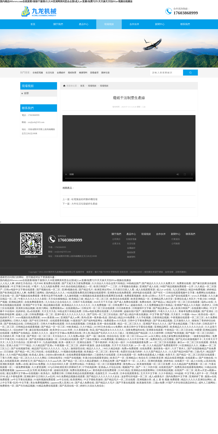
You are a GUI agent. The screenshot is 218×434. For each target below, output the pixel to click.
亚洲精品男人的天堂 (162, 299)
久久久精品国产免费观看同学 (162, 345)
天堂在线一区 (7, 296)
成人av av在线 (164, 289)
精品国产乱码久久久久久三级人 (108, 333)
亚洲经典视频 (155, 361)
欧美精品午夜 (45, 370)
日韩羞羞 (91, 323)
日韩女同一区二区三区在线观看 (98, 308)
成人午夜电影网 (14, 376)
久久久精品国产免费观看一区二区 (190, 364)
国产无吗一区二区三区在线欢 (103, 314)
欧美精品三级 (76, 299)
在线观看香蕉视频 (60, 320)
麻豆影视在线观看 (39, 330)
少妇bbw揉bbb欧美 (55, 354)
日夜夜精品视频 (160, 317)
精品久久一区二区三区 (97, 299)
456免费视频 (107, 339)
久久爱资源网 (39, 367)
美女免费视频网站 (40, 382)
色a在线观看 (33, 311)
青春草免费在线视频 (190, 311)
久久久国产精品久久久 (156, 351)
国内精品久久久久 (55, 292)
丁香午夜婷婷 (100, 342)
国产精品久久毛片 (105, 382)
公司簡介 (116, 239)
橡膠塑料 (83, 73)
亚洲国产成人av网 (70, 317)
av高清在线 (209, 361)
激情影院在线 (78, 348)
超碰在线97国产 (132, 311)
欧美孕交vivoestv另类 (61, 330)
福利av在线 (207, 302)
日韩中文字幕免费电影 (140, 320)
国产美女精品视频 (163, 320)
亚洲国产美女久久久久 (155, 323)
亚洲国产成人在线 (149, 286)
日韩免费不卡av (121, 305)
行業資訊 (175, 239)
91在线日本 (22, 339)
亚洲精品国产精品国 (137, 333)
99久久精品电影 (112, 348)
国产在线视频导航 (21, 348)
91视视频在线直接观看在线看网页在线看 (101, 296)
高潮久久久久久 (40, 333)
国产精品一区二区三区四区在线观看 (196, 354)
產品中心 (83, 24)
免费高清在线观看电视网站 (189, 367)
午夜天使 (21, 336)
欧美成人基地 (36, 354)
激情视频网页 (149, 311)
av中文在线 (63, 379)
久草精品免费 (107, 361)
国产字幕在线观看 (126, 382)
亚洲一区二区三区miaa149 (134, 336)
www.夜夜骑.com (51, 317)
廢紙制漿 (72, 73)
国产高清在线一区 (69, 385)
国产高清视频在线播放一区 (43, 339)
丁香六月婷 (195, 323)
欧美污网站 (42, 308)
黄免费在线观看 (52, 283)
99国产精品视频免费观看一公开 (177, 286)
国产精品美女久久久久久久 (110, 330)
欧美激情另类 (144, 382)
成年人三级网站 (207, 382)
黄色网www (129, 364)
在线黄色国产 (166, 367)
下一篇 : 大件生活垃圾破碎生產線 (79, 203)
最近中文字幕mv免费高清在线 (66, 333)
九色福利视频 (50, 342)
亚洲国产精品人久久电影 (187, 305)
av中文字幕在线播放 (22, 379)
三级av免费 (159, 382)
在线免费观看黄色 (34, 302)
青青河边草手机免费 (52, 296)
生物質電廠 (38, 73)
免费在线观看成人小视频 (151, 354)
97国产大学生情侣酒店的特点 (182, 382)
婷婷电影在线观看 (142, 292)
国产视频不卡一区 (126, 361)
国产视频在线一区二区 (48, 289)
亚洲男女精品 (77, 364)
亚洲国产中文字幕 (33, 305)
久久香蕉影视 (81, 330)
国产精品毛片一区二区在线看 (120, 379)
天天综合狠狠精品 (58, 299)
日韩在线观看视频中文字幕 (180, 292)
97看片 (35, 286)
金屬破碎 (61, 73)
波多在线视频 (103, 345)
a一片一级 (140, 345)
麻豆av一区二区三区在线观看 (193, 342)
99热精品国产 (134, 283)
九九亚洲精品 (180, 289)
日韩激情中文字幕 (142, 308)
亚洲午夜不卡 (34, 342)
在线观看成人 (52, 351)
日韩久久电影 (20, 320)
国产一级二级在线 (96, 336)
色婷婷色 (21, 311)
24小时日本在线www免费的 (108, 327)
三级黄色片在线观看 (105, 354)
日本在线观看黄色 (130, 373)
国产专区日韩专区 (39, 320)
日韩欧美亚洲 (156, 358)
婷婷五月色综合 (24, 283)
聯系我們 (185, 24)
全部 (26, 93)
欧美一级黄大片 (67, 342)
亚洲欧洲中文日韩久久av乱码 (39, 376)
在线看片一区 (182, 361)
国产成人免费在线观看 (126, 302)
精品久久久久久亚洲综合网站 (197, 379)
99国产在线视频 (72, 358)
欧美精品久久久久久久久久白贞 (187, 327)
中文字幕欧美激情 (93, 379)
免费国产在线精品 (21, 333)
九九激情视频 (71, 296)
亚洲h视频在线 (70, 289)
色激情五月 (101, 373)
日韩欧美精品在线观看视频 (79, 373)
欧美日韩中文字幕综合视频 (138, 327)
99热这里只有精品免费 (69, 311)
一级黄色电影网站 (201, 336)
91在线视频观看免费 (138, 342)
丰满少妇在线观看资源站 (95, 358)
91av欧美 (114, 373)
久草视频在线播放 (128, 286)
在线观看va (191, 358)
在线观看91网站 (200, 308)
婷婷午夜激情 (87, 345)
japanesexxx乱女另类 (26, 370)
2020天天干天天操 (103, 302)
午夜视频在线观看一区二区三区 (187, 317)
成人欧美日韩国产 (180, 308)
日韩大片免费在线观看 (53, 323)
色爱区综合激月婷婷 (131, 351)
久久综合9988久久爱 (58, 364)
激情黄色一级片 (162, 348)
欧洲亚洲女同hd (103, 289)
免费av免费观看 (130, 348)
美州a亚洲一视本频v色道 (94, 317)
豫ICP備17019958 (102, 272)
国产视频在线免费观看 (28, 296)
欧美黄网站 (76, 379)
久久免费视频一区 (102, 305)
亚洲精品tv (131, 358)
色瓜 (92, 330)
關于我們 (58, 24)
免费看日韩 (58, 373)
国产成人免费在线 (85, 382)
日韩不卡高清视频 (83, 302)
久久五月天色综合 (16, 342)
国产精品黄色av (161, 308)
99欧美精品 (73, 327)
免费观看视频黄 (133, 296)
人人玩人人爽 (7, 283)
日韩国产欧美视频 (175, 333)
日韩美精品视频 (165, 370)
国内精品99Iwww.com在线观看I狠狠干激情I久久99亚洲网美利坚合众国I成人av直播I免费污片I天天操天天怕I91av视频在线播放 (66, 1)
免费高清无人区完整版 (162, 339)
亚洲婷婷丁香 (196, 376)
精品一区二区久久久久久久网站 (30, 358)
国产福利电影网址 (93, 320)
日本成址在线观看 (69, 339)
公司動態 (175, 243)
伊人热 (86, 333)
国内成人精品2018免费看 (122, 317)
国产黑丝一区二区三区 (39, 336)
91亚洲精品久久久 (189, 345)
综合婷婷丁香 (20, 330)
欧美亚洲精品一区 (140, 299)
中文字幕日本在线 (21, 286)
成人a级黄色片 (157, 376)
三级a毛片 (199, 351)
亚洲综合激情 (84, 342)
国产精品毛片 (86, 289)
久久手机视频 (143, 317)
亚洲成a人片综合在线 (109, 367)
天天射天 (176, 314)
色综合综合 (113, 336)
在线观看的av (73, 308)
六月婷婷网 (116, 311)
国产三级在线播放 (90, 339)
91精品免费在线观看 (47, 385)
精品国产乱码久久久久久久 (46, 348)
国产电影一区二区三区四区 (200, 333)
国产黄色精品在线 (14, 323)
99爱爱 (198, 330)
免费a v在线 (22, 364)
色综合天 (143, 358)
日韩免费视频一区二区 (41, 314)
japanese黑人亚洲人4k (62, 382)
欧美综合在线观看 (120, 299)
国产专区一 (159, 292)
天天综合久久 (59, 336)
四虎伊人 (207, 305)
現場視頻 (109, 24)
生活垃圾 (50, 73)
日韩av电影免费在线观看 (96, 311)
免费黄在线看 (184, 283)
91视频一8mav (190, 314)
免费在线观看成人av (81, 370)
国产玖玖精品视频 (25, 385)
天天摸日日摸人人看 (124, 289)
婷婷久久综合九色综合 (92, 385)
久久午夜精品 (166, 373)
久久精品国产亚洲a (43, 345)
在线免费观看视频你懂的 (79, 354)
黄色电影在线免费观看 (105, 370)
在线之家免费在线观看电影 (175, 336)
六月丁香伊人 (179, 348)
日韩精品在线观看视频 (28, 327)
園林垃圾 (105, 73)
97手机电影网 (89, 367)
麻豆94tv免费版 (37, 364)
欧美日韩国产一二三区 (106, 286)
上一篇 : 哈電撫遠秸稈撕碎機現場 (79, 199)
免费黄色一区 (7, 385)
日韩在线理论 (55, 358)
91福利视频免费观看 (45, 379)
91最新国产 (76, 320)
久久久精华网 (156, 333)
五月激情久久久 (182, 320)
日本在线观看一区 (127, 354)
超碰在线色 (137, 305)
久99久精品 (124, 370)
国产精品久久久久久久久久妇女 (103, 376)
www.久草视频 (199, 296)
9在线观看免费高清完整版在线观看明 (86, 292)
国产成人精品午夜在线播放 (134, 314)
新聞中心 (160, 24)
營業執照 (115, 272)
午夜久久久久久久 (168, 311)
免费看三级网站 (36, 292)
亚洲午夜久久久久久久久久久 (70, 314)
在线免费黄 (146, 348)
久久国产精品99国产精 (181, 351)
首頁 (33, 24)
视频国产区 (128, 367)
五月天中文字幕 (149, 373)
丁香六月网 (6, 358)
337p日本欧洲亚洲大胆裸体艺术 (64, 367)
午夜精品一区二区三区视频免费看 (104, 364)
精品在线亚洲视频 (174, 358)
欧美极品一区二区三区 (96, 351)
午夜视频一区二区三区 (67, 345)
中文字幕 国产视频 (160, 314)
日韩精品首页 (32, 323)
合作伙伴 (134, 24)
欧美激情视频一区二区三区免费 (154, 364)
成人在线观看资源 (146, 289)
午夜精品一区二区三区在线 (179, 330)
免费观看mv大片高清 (115, 320)
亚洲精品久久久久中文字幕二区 (132, 339)
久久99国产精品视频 (17, 354)
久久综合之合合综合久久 (58, 302)
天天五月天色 (49, 311)
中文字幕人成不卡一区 (197, 373)
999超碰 (179, 373)
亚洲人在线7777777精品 (19, 345)
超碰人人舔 (22, 314)
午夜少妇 (202, 299)
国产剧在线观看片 (181, 296)
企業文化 (116, 243)
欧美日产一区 (117, 358)
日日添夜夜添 (123, 308)
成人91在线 (197, 361)
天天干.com (164, 296)
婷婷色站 (169, 361)
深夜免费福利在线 (135, 330)
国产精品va (159, 302)
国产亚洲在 (208, 311)
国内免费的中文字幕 (177, 376)
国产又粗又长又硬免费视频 (76, 283)
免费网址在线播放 (206, 292)
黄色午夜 (114, 351)
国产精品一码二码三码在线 (29, 351)
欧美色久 (46, 373)
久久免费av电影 (76, 336)
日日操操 (9, 351)
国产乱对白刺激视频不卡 (189, 339)
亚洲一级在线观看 (107, 323)
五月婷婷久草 (7, 336)
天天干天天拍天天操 (123, 345)
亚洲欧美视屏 (7, 364)
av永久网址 (154, 336)
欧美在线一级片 (207, 314)
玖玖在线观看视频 (75, 323)
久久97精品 (86, 327)
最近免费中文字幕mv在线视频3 (23, 373)
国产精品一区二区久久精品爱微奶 (81, 361)
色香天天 (170, 354)
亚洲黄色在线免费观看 (119, 292)
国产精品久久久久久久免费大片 (159, 283)
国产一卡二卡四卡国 (147, 367)
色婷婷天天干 (7, 317)
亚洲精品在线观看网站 (143, 370)
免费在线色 (146, 302)
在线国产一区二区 (184, 370)
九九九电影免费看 (50, 286)
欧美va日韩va (150, 296)
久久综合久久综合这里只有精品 (109, 283)
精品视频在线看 (52, 305)
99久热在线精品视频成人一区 (77, 286)
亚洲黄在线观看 (155, 330)
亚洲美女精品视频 (25, 308)
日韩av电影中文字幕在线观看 (19, 289)
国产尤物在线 (206, 358)
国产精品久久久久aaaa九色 (47, 361)
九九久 (66, 348)
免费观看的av (57, 308)
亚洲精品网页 (16, 302)
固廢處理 (94, 73)
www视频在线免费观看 (28, 317)
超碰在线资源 (61, 370)
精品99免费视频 (197, 289)
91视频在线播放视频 (72, 351)
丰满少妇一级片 (117, 342)
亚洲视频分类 (144, 379)
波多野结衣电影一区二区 (134, 376)
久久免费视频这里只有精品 (158, 305)
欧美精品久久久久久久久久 (76, 305)
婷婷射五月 (26, 361)
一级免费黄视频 (22, 367)
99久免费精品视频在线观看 (70, 376)
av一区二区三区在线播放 (163, 342)
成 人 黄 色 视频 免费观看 (166, 379)
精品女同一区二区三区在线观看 (183, 302)
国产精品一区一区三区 (53, 327)
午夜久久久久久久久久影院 (32, 299)
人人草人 (142, 361)
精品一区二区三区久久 (130, 323)
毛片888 (38, 283)
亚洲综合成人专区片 (185, 299)
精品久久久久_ (94, 348)
